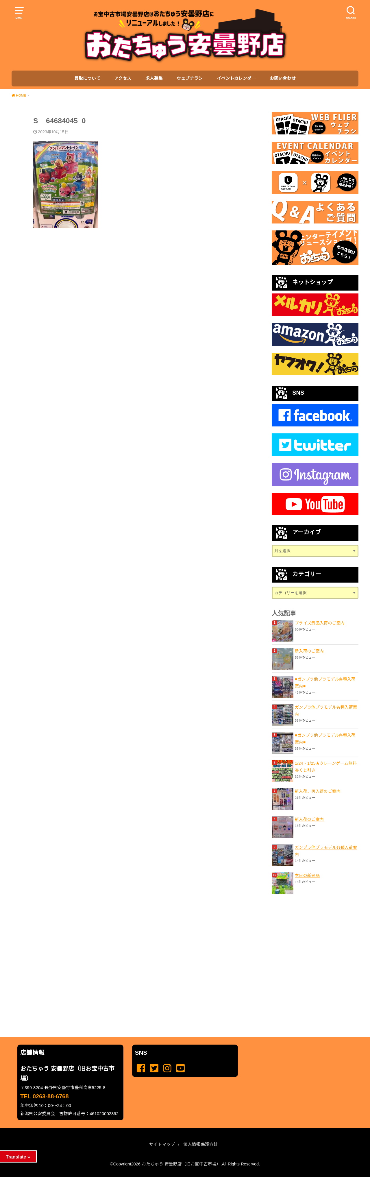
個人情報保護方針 (200, 1144)
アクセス (122, 78)
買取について (87, 78)
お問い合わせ (283, 78)
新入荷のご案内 (309, 651)
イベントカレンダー (236, 78)
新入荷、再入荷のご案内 (318, 791)
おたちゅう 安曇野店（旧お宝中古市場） (181, 1164)
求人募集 (154, 78)
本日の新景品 (307, 875)
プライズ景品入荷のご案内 (320, 623)
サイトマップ (162, 1144)
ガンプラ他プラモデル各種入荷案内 (326, 710)
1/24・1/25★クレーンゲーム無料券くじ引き (326, 767)
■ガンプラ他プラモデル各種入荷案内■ (325, 682)
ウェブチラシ (190, 78)
